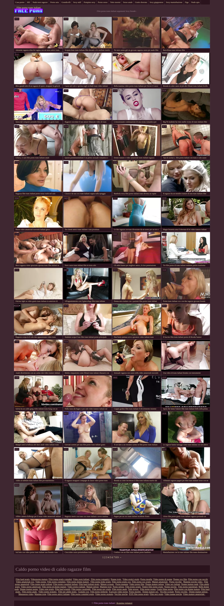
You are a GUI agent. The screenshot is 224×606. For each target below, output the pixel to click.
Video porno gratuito (47, 592)
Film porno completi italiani (65, 584)
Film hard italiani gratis (89, 584)
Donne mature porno (29, 589)
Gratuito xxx (83, 592)
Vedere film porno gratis (152, 587)
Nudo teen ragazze (40, 2)
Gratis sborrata (141, 2)
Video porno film (136, 584)
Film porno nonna (148, 589)
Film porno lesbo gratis (101, 582)
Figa (187, 2)
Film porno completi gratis (82, 594)
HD (28, 2)
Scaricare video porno (118, 592)
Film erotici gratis (133, 587)
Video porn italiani (81, 579)
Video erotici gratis (131, 579)
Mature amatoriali (160, 582)
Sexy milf (77, 2)
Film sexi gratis (156, 594)
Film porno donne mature (78, 582)
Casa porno (19, 2)
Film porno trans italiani (28, 7)
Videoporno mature (39, 579)
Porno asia (54, 2)
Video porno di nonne (162, 579)
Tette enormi (115, 2)
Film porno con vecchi (198, 579)
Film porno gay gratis (101, 589)
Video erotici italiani (76, 587)
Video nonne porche (173, 594)
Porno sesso (102, 2)
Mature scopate (107, 584)
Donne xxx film (180, 579)
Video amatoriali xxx (25, 582)
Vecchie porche (121, 594)
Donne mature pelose (154, 584)
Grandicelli (65, 2)
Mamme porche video (193, 582)
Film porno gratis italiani (41, 584)
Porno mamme (121, 584)
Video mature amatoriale (194, 594)
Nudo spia (195, 2)
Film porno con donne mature (187, 589)
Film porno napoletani (187, 587)
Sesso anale (127, 2)
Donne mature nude (189, 584)
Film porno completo (56, 582)
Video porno (40, 582)
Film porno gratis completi (60, 579)
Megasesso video (26, 594)
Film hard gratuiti (62, 589)
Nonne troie (116, 579)
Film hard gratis (23, 579)
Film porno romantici (100, 579)
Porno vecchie (175, 582)
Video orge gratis (46, 589)
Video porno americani (31, 587)
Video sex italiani (172, 584)
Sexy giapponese (156, 2)
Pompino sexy (89, 2)
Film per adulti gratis (67, 592)
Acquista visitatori (124, 603)
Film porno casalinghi (81, 589)
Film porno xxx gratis (141, 582)
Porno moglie (146, 579)
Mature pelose (92, 587)
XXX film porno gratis (139, 594)
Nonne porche (170, 587)
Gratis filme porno (165, 589)
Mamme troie (106, 587)
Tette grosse (133, 589)
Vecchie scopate (167, 592)
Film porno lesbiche (99, 592)
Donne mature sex (150, 592)
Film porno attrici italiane (58, 594)
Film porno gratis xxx (121, 582)
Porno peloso (118, 587)
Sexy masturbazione (174, 2)
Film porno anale (119, 589)
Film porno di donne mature (54, 587)
